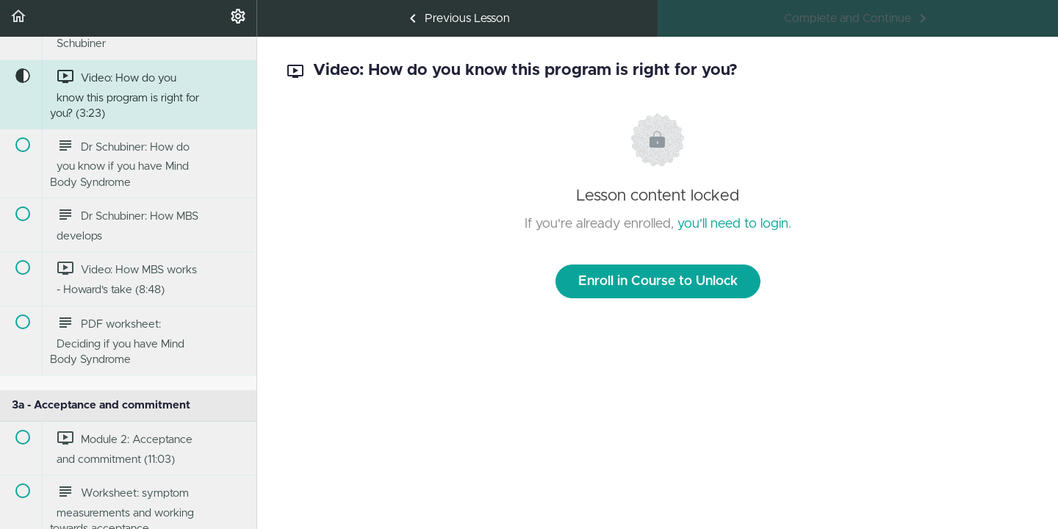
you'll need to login (732, 224)
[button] (18, 18)
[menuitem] (238, 18)
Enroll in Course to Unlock (658, 281)
